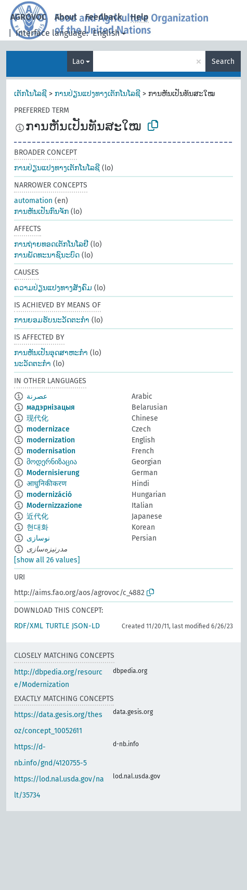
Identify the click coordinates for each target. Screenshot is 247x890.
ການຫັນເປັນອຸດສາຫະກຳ (51, 352)
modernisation (51, 451)
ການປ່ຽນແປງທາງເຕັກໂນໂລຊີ (97, 93)
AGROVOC (28, 17)
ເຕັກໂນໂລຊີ (30, 93)
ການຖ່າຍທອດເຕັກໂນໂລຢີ (51, 244)
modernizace (48, 429)
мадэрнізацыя (51, 407)
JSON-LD (86, 626)
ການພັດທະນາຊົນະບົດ (47, 255)
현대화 (37, 527)
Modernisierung (53, 472)
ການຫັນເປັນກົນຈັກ (41, 211)
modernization (51, 440)
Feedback (103, 17)
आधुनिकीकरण (47, 483)
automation (33, 200)
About (66, 17)
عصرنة (37, 396)
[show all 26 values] (47, 560)
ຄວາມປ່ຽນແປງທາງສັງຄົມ (53, 288)
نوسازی (38, 538)
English (106, 33)
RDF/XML (28, 626)
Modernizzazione (54, 505)
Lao (78, 61)
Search (223, 61)
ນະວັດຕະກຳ (32, 363)
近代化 (37, 516)
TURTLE (57, 626)
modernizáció (49, 494)
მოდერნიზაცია (52, 461)
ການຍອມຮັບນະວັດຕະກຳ (51, 320)
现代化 (37, 418)
